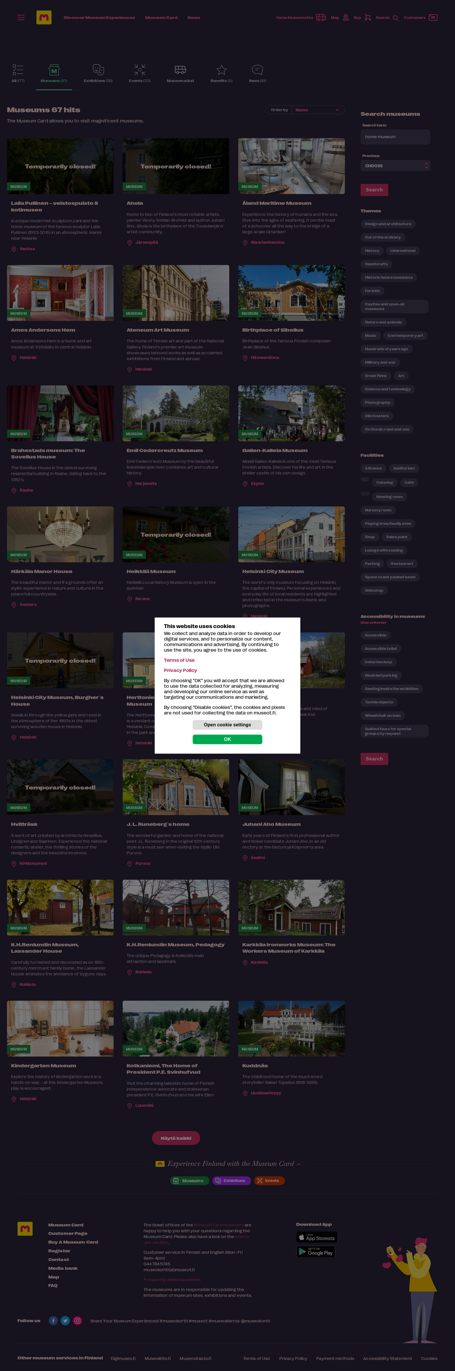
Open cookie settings (227, 724)
